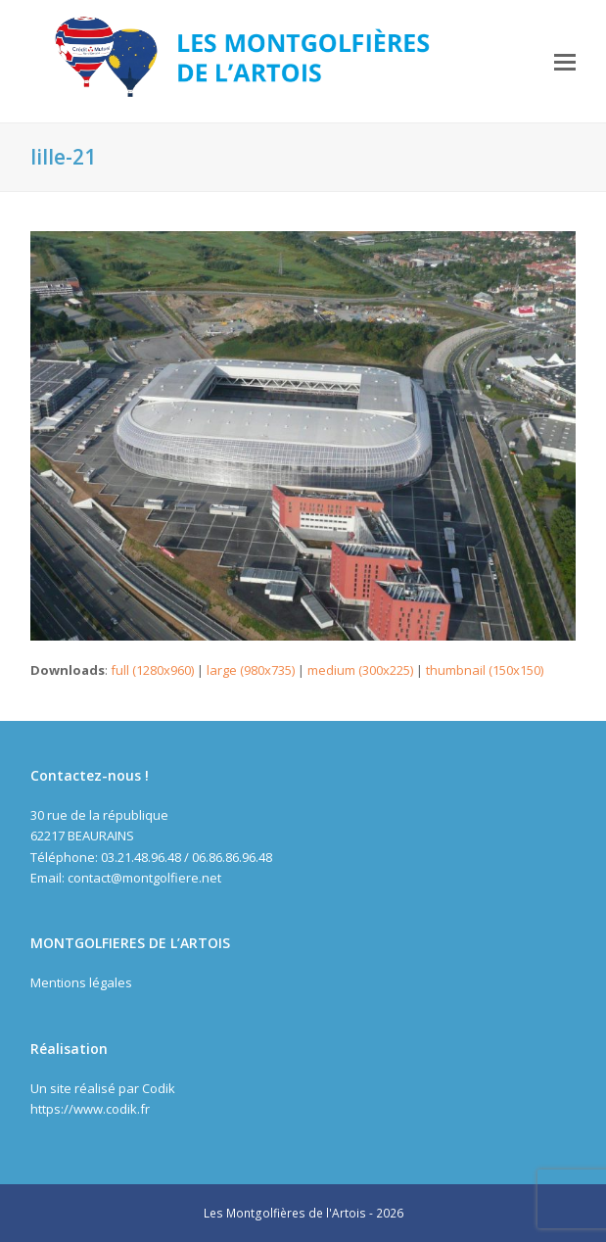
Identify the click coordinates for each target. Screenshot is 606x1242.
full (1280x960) (152, 670)
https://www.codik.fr (90, 1109)
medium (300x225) (360, 670)
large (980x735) (251, 670)
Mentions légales (81, 982)
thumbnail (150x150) (484, 670)
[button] (565, 60)
